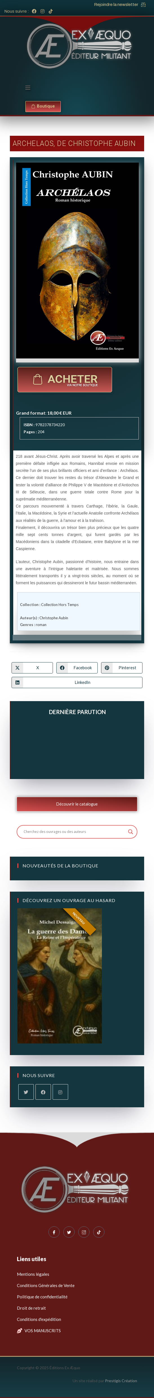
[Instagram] (60, 1092)
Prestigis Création (121, 1380)
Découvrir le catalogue (77, 804)
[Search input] (75, 832)
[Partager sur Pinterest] (121, 667)
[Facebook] (43, 1092)
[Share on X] (32, 667)
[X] (26, 1092)
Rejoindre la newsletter (116, 4)
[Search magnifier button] (131, 832)
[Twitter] (69, 1232)
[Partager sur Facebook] (77, 667)
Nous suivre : (16, 11)
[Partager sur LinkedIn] (77, 682)
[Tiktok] (98, 1232)
